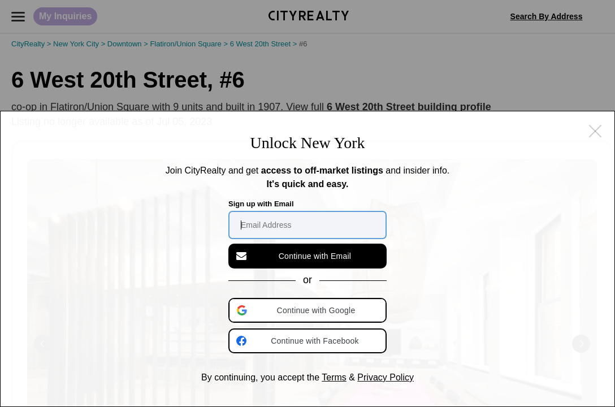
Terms (334, 377)
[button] (308, 310)
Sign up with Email (261, 204)
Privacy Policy (385, 377)
